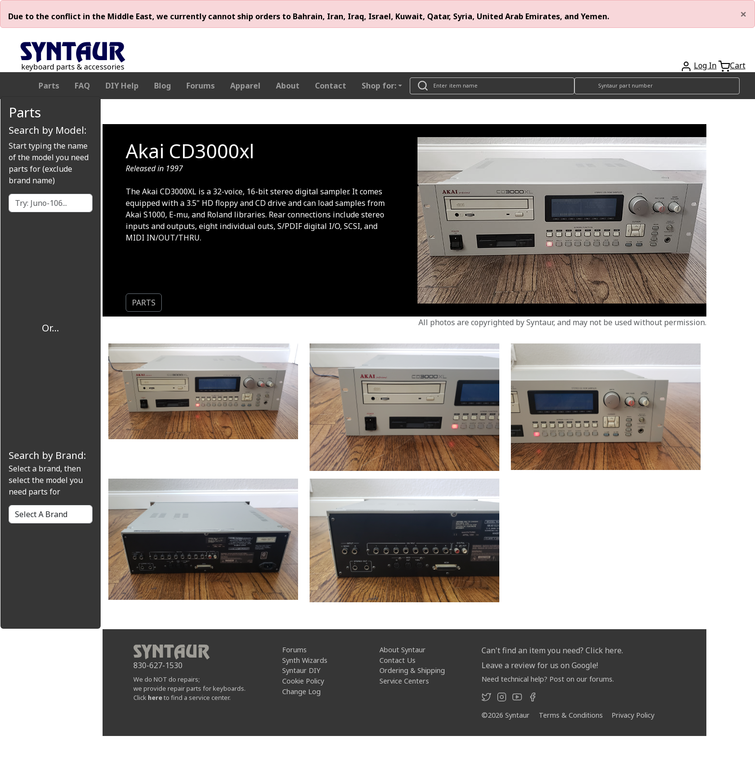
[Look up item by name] (492, 85)
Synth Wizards (304, 660)
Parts (49, 85)
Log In (705, 65)
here (155, 697)
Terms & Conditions (571, 715)
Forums (200, 85)
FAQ (82, 85)
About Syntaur (402, 649)
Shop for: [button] (379, 85)
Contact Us (397, 660)
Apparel (245, 85)
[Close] (743, 14)
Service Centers (404, 680)
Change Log (301, 691)
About (287, 85)
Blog (162, 85)
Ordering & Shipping (412, 670)
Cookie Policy (303, 680)
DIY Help (122, 85)
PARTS (144, 302)
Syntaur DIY (301, 670)
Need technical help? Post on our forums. (548, 679)
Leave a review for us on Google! (540, 665)
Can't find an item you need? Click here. (552, 650)
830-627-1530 (157, 665)
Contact (330, 85)
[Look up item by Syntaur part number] (657, 85)
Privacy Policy (633, 715)
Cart (737, 65)
